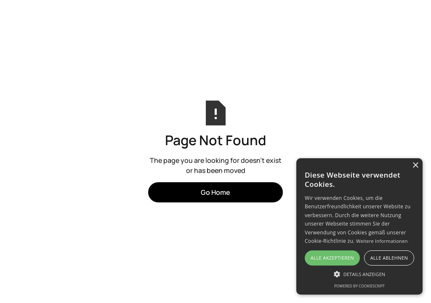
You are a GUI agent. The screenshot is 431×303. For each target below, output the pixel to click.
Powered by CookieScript (359, 286)
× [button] (415, 165)
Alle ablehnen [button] (389, 258)
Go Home (215, 192)
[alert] (359, 226)
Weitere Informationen (382, 241)
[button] (359, 274)
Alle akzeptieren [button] (332, 258)
